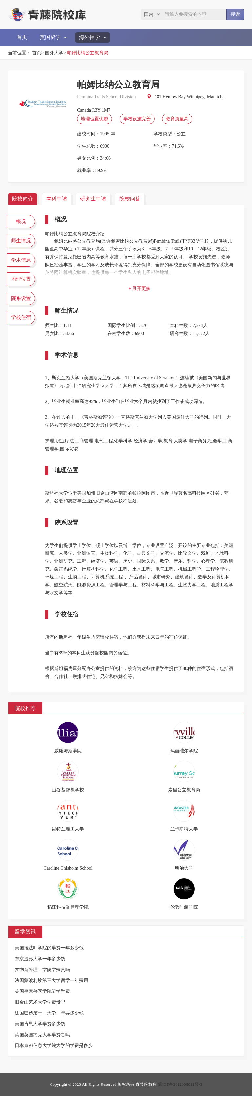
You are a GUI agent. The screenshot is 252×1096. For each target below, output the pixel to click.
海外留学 (92, 37)
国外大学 (54, 52)
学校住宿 (21, 317)
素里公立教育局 (184, 789)
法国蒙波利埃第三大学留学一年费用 (51, 980)
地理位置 (21, 279)
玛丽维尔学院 (184, 750)
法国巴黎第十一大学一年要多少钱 (49, 1013)
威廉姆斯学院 (68, 750)
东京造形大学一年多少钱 (40, 958)
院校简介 (22, 198)
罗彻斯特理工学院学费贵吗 (42, 969)
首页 (22, 37)
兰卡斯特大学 (184, 829)
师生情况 (21, 240)
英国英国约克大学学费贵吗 (42, 1034)
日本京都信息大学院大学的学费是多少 (54, 1045)
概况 (21, 221)
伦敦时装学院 (184, 907)
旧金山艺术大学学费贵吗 (40, 1002)
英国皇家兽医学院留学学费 (42, 991)
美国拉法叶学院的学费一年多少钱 (49, 947)
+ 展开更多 (139, 288)
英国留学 (53, 37)
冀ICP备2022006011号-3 (180, 1084)
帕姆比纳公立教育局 (87, 52)
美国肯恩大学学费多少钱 (40, 1023)
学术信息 (21, 260)
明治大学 (184, 868)
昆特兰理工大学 (68, 829)
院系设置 (21, 298)
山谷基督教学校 (68, 789)
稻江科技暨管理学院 (68, 907)
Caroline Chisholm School (68, 868)
